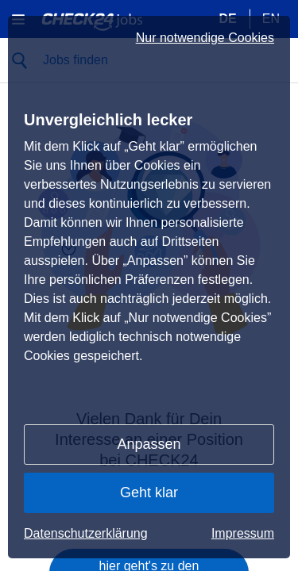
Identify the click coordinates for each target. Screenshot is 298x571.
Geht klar (149, 492)
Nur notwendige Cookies (205, 38)
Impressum (242, 533)
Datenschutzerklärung (86, 533)
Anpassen (148, 444)
